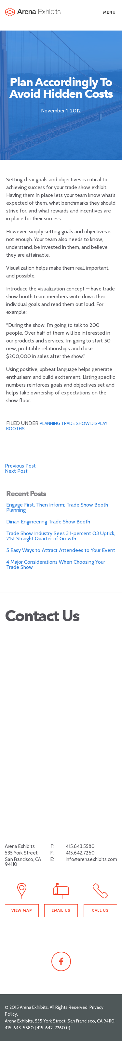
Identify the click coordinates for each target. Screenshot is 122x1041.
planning (50, 423)
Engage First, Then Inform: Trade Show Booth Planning (57, 507)
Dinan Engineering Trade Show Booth (48, 522)
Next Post (16, 471)
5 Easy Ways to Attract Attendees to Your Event (60, 550)
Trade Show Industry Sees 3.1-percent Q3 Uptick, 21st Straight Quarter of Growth (60, 536)
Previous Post (20, 466)
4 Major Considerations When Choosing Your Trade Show (55, 564)
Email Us (61, 910)
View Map (21, 910)
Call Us (100, 910)
